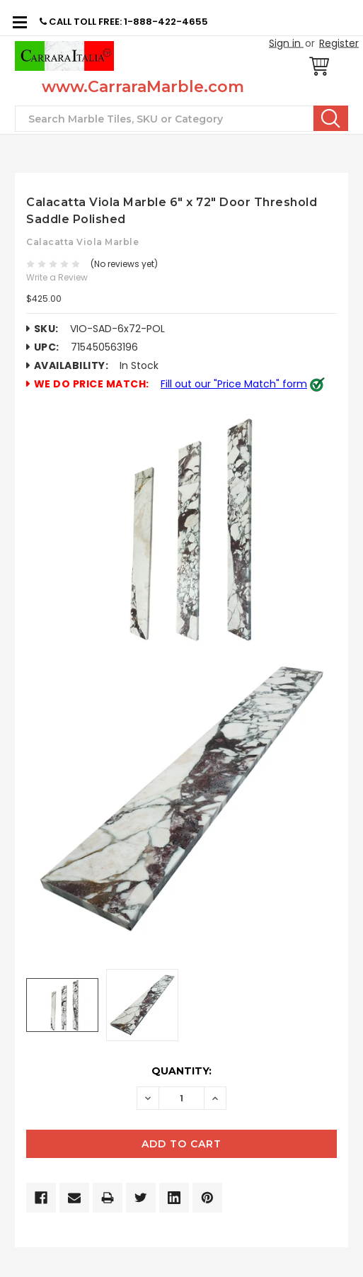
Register (339, 43)
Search (330, 118)
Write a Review (57, 277)
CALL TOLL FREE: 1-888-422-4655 (124, 21)
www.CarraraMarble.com (143, 86)
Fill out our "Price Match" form (234, 384)
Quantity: (181, 1071)
